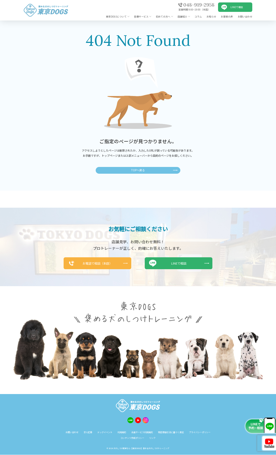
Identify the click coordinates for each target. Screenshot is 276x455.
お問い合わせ (245, 16)
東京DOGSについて (116, 16)
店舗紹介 (182, 16)
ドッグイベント (104, 432)
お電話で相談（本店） (97, 263)
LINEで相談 (236, 7)
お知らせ (211, 16)
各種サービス (141, 16)
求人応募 (88, 432)
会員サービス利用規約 (142, 432)
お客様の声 (227, 16)
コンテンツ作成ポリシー (132, 438)
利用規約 (122, 432)
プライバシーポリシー (200, 432)
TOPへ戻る (138, 170)
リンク (152, 438)
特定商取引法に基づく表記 (171, 432)
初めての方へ (163, 16)
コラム (198, 16)
